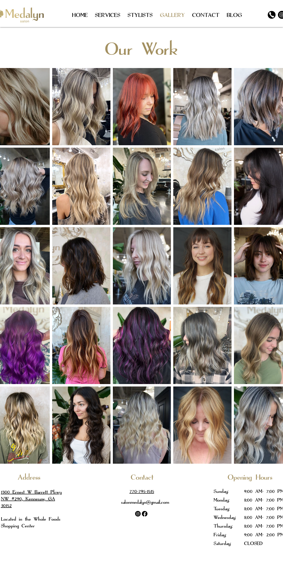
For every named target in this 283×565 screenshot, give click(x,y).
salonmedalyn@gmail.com (145, 502)
